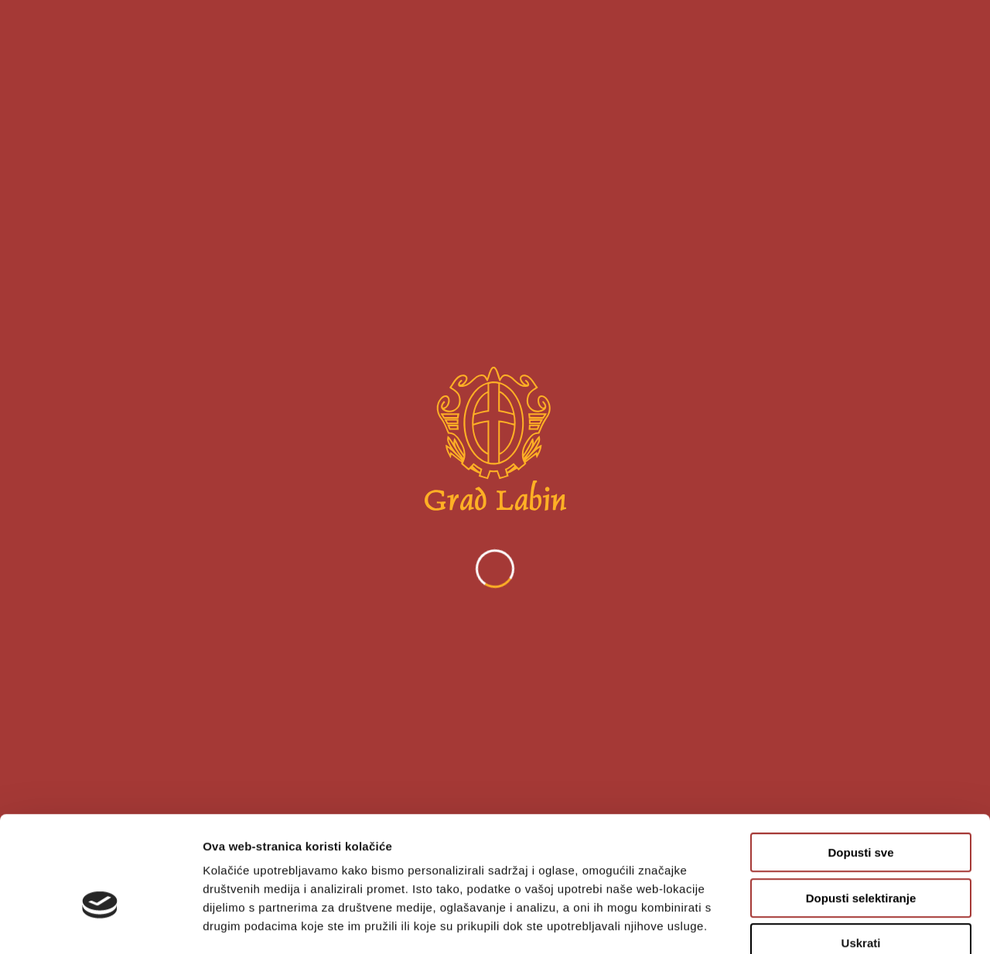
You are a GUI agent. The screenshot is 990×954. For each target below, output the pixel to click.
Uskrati (861, 855)
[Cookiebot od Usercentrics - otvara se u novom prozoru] (100, 923)
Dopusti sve (860, 764)
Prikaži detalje (801, 923)
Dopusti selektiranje (861, 810)
